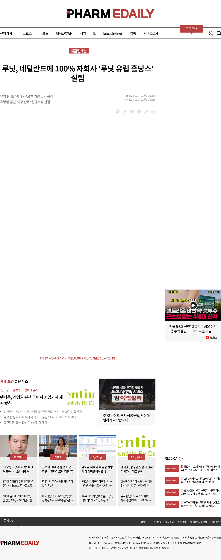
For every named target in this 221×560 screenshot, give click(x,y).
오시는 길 (157, 522)
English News (112, 33)
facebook (125, 112)
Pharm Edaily (20, 543)
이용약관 (181, 522)
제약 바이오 (88, 33)
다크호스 (26, 33)
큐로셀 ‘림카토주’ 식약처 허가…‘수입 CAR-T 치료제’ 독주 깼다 (40, 417)
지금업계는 (79, 50)
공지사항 (9, 520)
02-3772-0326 (114, 542)
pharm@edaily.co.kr (190, 542)
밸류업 (17, 390)
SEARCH (219, 33)
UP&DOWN (64, 33)
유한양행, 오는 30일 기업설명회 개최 (25, 422)
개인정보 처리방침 (198, 522)
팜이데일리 (31, 390)
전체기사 (6, 33)
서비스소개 (151, 33)
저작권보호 (216, 522)
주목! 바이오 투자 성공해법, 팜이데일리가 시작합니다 (126, 418)
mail (139, 112)
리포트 (44, 33)
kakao (118, 112)
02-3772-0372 (153, 542)
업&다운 (97, 457)
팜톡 (133, 33)
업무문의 (169, 522)
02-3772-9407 (139, 542)
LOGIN (210, 33)
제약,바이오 (137, 457)
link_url (146, 112)
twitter (132, 112)
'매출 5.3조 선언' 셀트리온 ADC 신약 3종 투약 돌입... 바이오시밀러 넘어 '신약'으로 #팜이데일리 (193, 331)
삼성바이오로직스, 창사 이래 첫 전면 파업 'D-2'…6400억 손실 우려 (43, 411)
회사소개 (145, 522)
